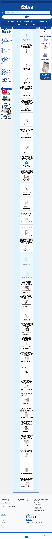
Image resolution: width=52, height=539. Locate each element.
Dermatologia (5, 44)
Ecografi (4, 50)
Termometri (5, 73)
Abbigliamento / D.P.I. (6, 30)
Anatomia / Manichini (6, 31)
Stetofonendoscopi (6, 72)
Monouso (3, 85)
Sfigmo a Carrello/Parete (5, 63)
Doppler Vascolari (6, 47)
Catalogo (18, 21)
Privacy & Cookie (42, 21)
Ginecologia (4, 82)
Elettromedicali (5, 78)
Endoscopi (4, 51)
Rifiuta (43, 535)
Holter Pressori (5, 55)
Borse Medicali (4, 37)
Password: (45, 31)
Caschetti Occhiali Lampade (6, 42)
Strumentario (4, 86)
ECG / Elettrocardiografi (6, 49)
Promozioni (10, 21)
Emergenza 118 (4, 79)
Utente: (45, 29)
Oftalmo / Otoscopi (6, 58)
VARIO (2, 87)
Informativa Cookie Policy (37, 535)
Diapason (4, 46)
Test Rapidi (4, 74)
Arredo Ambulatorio (6, 32)
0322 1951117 (38, 502)
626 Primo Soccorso (6, 29)
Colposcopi (4, 43)
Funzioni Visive (5, 53)
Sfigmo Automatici (6, 64)
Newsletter (26, 21)
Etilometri (4, 52)
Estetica (3, 80)
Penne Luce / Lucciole (7, 59)
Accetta (26, 537)
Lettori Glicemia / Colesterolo (5, 57)
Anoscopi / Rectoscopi (7, 40)
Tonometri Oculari (6, 76)
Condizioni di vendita (24, 24)
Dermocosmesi (4, 38)
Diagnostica (4, 39)
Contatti (34, 24)
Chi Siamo (33, 21)
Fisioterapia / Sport (6, 81)
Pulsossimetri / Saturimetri (5, 61)
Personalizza (47, 535)
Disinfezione (4, 77)
